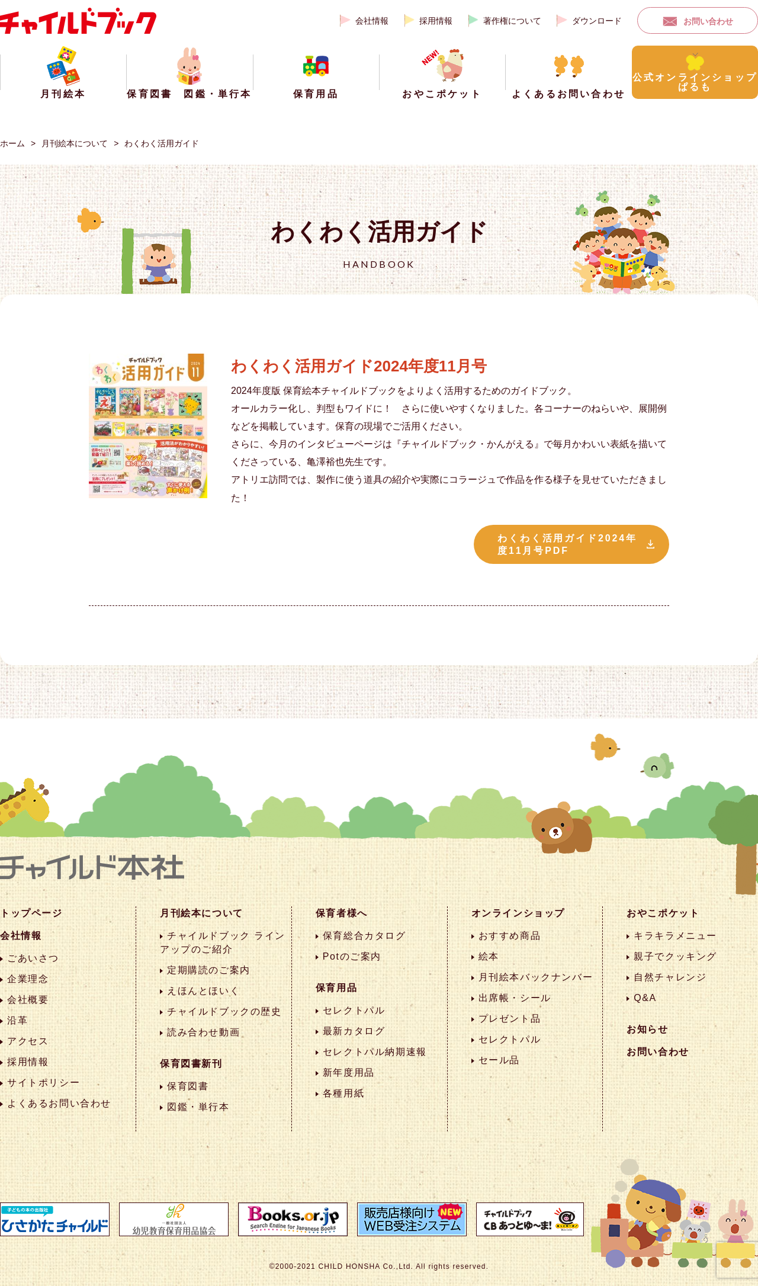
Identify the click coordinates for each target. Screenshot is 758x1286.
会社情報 (371, 20)
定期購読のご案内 (208, 970)
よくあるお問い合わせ (59, 1103)
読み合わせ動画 (203, 1032)
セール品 (499, 1060)
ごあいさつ (33, 958)
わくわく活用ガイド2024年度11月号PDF (567, 544)
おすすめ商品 (509, 936)
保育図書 (187, 1086)
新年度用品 (349, 1072)
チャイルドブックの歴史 (224, 1011)
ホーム (12, 143)
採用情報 (435, 20)
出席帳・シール (514, 998)
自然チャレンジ (670, 977)
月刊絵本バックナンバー (535, 977)
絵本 (488, 956)
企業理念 (28, 979)
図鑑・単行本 (198, 1107)
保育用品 (336, 988)
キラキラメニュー (675, 936)
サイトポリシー (43, 1082)
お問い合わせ (708, 21)
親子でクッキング (675, 956)
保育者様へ (342, 913)
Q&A (645, 998)
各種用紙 (343, 1093)
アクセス (28, 1041)
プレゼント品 (509, 1019)
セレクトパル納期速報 (375, 1052)
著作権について (512, 20)
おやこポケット (663, 913)
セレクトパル (354, 1010)
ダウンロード (597, 20)
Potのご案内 (352, 956)
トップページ (31, 913)
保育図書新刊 (191, 1064)
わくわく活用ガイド (161, 143)
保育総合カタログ (364, 936)
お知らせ (647, 1029)
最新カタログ (354, 1031)
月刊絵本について (74, 143)
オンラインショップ (518, 913)
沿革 (17, 1020)
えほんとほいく (203, 991)
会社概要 (28, 1000)
